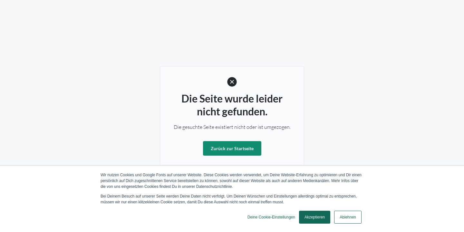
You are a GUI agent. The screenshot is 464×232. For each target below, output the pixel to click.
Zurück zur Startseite (232, 148)
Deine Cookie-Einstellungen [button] (271, 217)
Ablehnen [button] (348, 217)
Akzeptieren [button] (314, 217)
